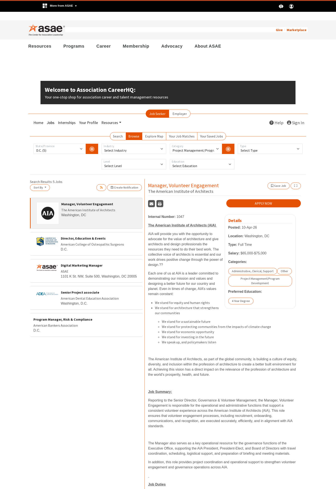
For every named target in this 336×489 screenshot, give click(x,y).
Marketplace (296, 21)
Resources (39, 37)
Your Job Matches (182, 128)
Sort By (39, 179)
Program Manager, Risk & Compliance (62, 311)
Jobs (50, 114)
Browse (133, 128)
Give (279, 21)
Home (38, 114)
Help (276, 114)
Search (118, 128)
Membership (136, 37)
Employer (179, 105)
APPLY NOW (263, 195)
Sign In (295, 114)
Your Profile (88, 114)
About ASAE (208, 37)
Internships (67, 114)
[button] (59, 6)
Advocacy (172, 37)
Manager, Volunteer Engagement (87, 195)
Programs (73, 37)
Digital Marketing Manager (81, 257)
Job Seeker (157, 105)
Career (103, 37)
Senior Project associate (80, 284)
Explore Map (154, 128)
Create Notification (124, 179)
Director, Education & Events (83, 230)
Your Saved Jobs (211, 128)
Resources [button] (109, 114)
